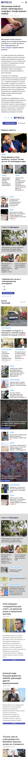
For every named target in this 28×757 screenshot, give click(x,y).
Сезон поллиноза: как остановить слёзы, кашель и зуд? (20, 266)
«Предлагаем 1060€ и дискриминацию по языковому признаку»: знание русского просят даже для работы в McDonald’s (20, 184)
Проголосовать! (8, 293)
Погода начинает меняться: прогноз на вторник (11, 477)
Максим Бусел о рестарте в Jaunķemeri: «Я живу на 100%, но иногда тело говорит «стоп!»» (6, 268)
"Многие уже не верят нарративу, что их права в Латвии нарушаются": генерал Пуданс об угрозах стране (18, 501)
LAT (22, 2)
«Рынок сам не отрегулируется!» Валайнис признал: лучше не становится (13, 740)
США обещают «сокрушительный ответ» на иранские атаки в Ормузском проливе (12, 609)
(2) (15, 218)
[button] (26, 2)
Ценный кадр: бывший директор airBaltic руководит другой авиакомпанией (12, 678)
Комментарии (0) (9, 123)
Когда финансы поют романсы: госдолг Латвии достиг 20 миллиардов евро (13, 159)
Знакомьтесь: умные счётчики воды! (15, 570)
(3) (23, 358)
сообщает (8, 47)
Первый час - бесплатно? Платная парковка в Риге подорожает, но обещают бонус (18, 490)
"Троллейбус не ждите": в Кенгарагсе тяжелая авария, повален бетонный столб (13, 333)
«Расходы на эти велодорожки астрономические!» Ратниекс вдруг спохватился (15, 202)
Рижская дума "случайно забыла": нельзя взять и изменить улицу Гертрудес (18, 383)
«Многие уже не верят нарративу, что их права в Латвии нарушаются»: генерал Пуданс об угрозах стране (17, 215)
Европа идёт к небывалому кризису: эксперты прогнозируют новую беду (6, 181)
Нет (5, 289)
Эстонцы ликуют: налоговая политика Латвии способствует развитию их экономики (17, 395)
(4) (23, 190)
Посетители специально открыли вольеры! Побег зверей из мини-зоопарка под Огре (13, 423)
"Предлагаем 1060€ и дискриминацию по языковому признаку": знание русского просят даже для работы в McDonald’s (17, 372)
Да (4, 286)
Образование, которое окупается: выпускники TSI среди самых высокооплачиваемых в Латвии (13, 249)
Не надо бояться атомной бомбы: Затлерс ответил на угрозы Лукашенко (20, 355)
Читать (14, 660)
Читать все (23, 302)
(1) (10, 185)
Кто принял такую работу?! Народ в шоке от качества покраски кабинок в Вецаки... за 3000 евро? (18, 448)
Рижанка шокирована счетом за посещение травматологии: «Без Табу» (6, 356)
